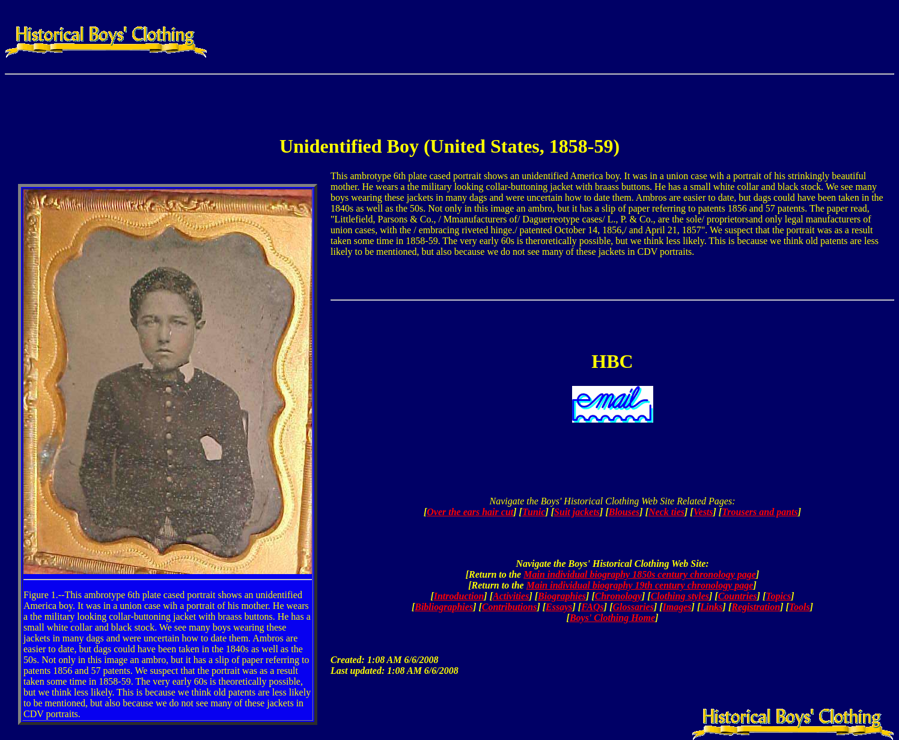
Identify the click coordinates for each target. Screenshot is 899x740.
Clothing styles (680, 596)
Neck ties (666, 512)
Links (711, 607)
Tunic (534, 512)
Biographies (562, 596)
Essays (559, 607)
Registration (755, 607)
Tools (799, 607)
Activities (511, 596)
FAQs (592, 607)
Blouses (624, 512)
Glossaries (632, 607)
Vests (703, 512)
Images (677, 607)
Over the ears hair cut (470, 512)
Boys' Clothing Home (612, 618)
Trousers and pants (760, 512)
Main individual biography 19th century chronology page (640, 585)
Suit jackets (577, 512)
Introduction (459, 596)
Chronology (618, 596)
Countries (737, 596)
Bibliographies (444, 607)
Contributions (509, 607)
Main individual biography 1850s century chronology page (639, 574)
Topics (778, 596)
